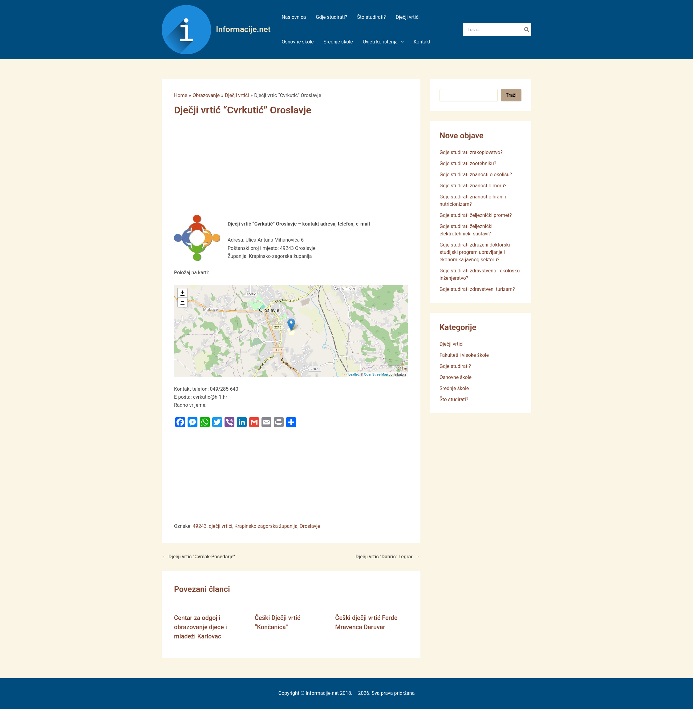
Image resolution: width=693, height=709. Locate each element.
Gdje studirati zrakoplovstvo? (471, 152)
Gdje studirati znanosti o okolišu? (476, 174)
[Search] (527, 29)
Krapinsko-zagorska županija (265, 526)
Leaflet (354, 374)
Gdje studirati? (455, 366)
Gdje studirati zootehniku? (468, 163)
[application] (401, 42)
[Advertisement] (291, 169)
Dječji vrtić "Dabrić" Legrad (387, 556)
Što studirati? (454, 399)
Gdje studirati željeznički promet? (476, 215)
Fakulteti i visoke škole (464, 355)
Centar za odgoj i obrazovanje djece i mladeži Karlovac (200, 627)
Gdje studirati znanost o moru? (473, 186)
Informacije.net (243, 29)
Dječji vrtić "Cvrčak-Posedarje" (198, 556)
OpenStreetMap (376, 374)
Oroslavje (310, 526)
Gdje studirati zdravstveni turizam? (477, 289)
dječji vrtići (220, 526)
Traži (511, 95)
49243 (200, 526)
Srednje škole (454, 388)
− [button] (182, 302)
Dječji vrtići (452, 344)
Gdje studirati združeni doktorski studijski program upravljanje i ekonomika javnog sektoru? (475, 252)
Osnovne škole (456, 377)
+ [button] (182, 293)
